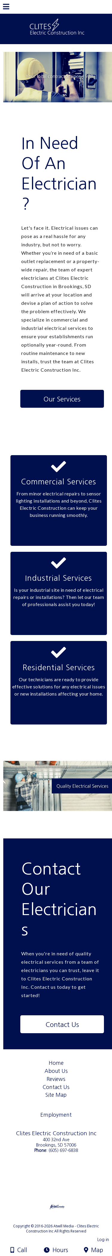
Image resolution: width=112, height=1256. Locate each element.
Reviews (56, 1079)
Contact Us (56, 1087)
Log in (103, 1240)
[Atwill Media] (61, 1219)
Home (56, 1062)
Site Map (56, 1094)
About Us (56, 1070)
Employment (56, 1114)
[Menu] (6, 7)
